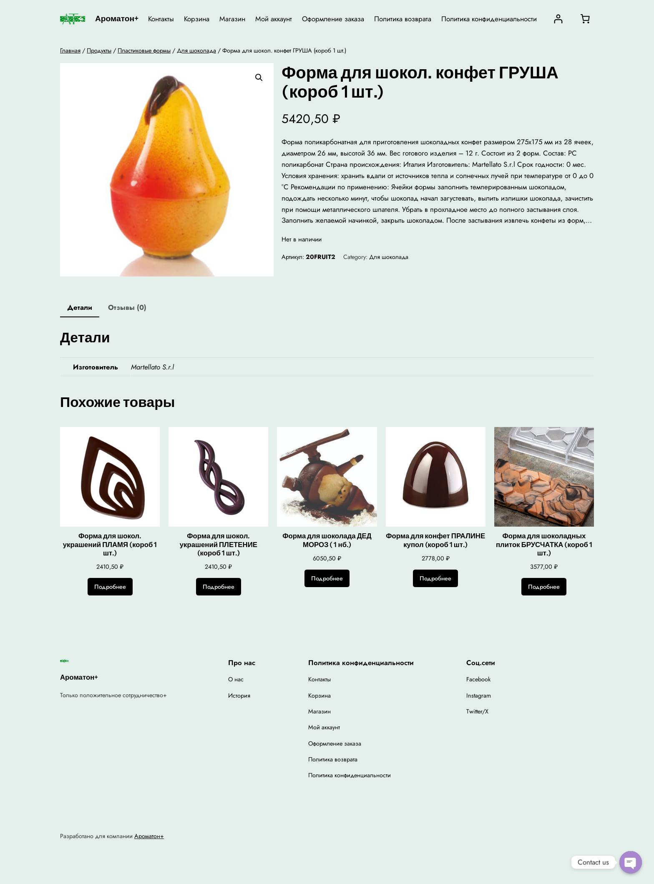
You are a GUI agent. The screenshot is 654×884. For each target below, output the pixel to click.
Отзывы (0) (127, 307)
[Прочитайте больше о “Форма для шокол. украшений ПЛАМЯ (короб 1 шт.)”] (110, 586)
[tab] (79, 308)
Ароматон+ (116, 18)
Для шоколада (196, 50)
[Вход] (558, 19)
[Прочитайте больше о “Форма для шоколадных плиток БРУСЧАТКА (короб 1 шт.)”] (543, 586)
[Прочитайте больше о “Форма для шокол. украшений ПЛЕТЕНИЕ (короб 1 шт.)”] (218, 586)
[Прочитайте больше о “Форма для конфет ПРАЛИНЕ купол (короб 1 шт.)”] (435, 578)
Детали (79, 307)
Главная (70, 50)
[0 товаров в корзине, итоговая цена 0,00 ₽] (585, 18)
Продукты (99, 50)
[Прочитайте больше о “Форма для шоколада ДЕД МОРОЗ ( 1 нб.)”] (327, 578)
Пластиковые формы (144, 50)
